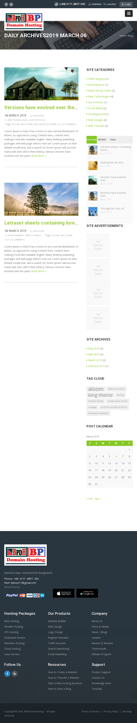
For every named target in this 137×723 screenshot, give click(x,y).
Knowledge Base (101, 683)
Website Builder (57, 621)
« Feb (90, 498)
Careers (96, 637)
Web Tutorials (33, 235)
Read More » (38, 155)
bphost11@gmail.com (23, 582)
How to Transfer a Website (63, 677)
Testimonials (99, 648)
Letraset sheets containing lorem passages (41, 223)
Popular (92, 140)
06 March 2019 (15, 115)
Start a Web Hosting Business (65, 683)
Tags (113, 140)
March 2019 (94, 360)
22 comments (18, 239)
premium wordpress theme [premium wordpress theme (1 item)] (114, 407)
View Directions (12, 587)
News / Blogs (99, 632)
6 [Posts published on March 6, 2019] (116, 456)
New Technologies (18, 120)
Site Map (127, 711)
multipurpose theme (45, 124)
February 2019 (96, 366)
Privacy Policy (111, 711)
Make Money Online (99, 90)
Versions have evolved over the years (41, 107)
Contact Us (98, 677)
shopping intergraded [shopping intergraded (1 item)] (98, 413)
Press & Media (100, 626)
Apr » (98, 498)
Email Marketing (57, 654)
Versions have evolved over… (113, 179)
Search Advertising (58, 648)
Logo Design (55, 632)
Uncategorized (96, 114)
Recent (102, 140)
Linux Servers (12, 654)
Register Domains (58, 637)
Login (126, 4)
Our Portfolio (37, 120)
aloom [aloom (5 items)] (96, 389)
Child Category (96, 78)
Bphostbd (39, 115)
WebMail (94, 4)
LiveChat (109, 4)
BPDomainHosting (34, 711)
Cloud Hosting (12, 648)
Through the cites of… (113, 208)
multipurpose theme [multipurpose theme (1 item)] (118, 401)
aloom (15, 124)
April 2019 (93, 354)
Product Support (101, 672)
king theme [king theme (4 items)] (100, 395)
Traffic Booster (57, 643)
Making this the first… (112, 162)
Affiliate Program (101, 654)
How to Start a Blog (59, 688)
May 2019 (93, 348)
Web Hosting (11, 621)
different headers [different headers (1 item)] (116, 389)
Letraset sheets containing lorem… (115, 148)
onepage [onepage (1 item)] (92, 407)
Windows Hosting (14, 643)
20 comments (70, 124)
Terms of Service (90, 711)
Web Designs (95, 120)
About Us (97, 621)
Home (123, 35)
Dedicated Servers (14, 637)
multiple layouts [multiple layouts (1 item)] (95, 401)
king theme (27, 124)
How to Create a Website (62, 672)
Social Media (95, 108)
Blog (130, 35)
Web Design (55, 626)
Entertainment (16, 235)
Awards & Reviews (102, 643)
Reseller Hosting (13, 626)
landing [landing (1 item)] (120, 395)
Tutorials (97, 688)
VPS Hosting (11, 632)
